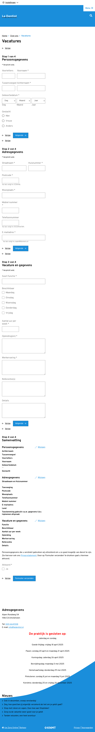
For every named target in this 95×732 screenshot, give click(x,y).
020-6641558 (12, 624)
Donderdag (11, 307)
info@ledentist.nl (16, 627)
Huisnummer (35, 163)
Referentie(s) (8, 379)
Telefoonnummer (10, 217)
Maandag (10, 292)
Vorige (8, 48)
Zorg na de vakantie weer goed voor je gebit (23, 712)
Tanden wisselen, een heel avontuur (20, 715)
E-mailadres (9, 232)
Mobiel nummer (9, 204)
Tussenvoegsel (9, 83)
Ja (7, 569)
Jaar (34, 104)
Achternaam (24, 83)
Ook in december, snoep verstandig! (20, 701)
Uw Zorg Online (11, 728)
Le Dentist (9, 16)
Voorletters (7, 70)
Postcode (7, 175)
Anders (9, 126)
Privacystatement (28, 555)
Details (5, 400)
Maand (20, 104)
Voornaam (23, 70)
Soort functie (9, 276)
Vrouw (9, 121)
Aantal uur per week (9, 322)
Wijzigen (41, 447)
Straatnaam (8, 163)
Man (8, 115)
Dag (4, 104)
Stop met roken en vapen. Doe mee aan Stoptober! (26, 708)
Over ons (14, 36)
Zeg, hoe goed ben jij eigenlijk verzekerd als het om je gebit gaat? (33, 704)
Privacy (77, 728)
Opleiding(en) (9, 336)
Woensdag (11, 302)
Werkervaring (9, 357)
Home (4, 36)
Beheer (23, 728)
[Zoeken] (91, 16)
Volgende (19, 135)
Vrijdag (9, 313)
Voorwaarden (87, 728)
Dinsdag (10, 297)
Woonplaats (8, 190)
